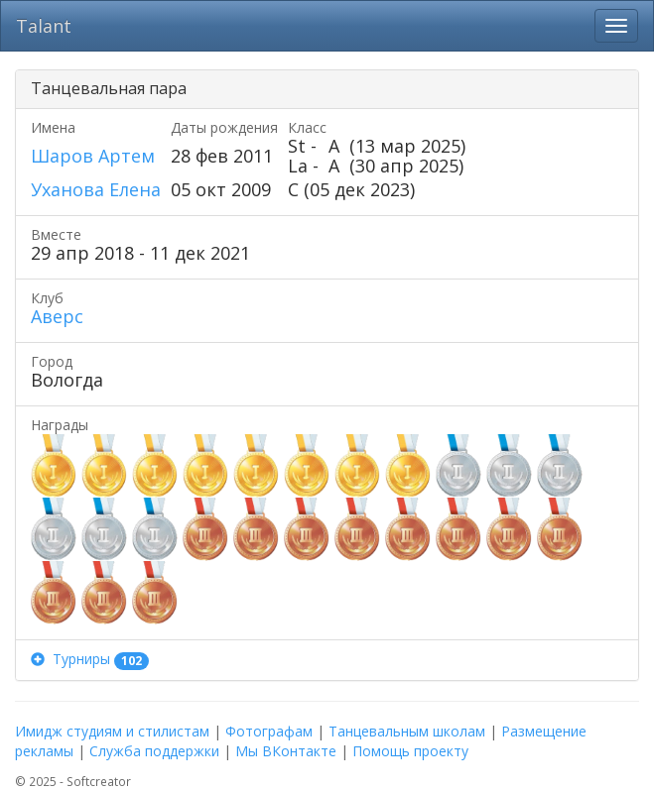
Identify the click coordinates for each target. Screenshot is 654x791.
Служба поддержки (154, 750)
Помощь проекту (410, 750)
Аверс (57, 316)
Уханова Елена (96, 189)
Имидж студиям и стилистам (112, 731)
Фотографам (269, 731)
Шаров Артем (93, 156)
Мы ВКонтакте (285, 750)
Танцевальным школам (406, 731)
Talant (43, 26)
